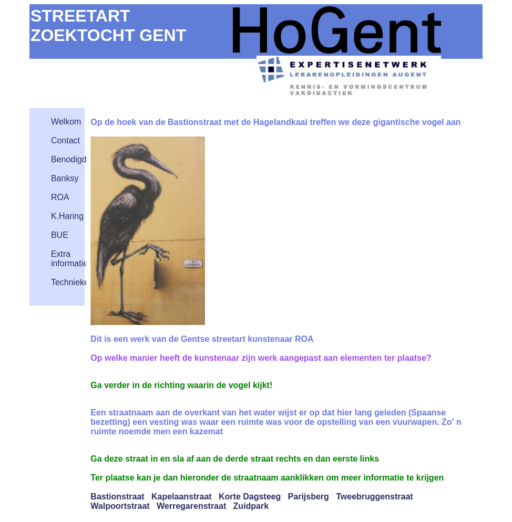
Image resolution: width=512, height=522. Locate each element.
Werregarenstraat (191, 506)
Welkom (66, 121)
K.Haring (67, 216)
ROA (60, 197)
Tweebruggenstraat (374, 496)
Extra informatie (69, 258)
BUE (59, 235)
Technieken (72, 282)
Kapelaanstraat (181, 496)
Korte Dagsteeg (250, 496)
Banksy (64, 178)
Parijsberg (308, 496)
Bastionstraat (117, 496)
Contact (65, 140)
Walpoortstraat (119, 506)
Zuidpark (251, 506)
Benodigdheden (80, 159)
